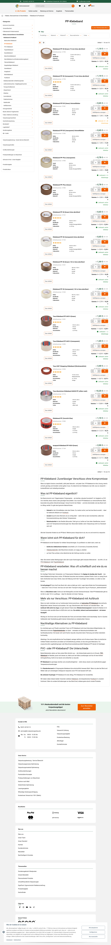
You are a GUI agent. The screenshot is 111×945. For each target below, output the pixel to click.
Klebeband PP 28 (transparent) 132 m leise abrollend (70, 289)
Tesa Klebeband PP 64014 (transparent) (66, 341)
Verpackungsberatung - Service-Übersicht (30, 760)
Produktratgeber (7, 164)
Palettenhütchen (8, 99)
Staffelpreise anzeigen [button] (99, 58)
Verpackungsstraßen (8, 145)
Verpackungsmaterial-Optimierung (28, 767)
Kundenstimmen (23, 848)
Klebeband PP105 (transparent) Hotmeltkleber (68, 130)
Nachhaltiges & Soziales (25, 855)
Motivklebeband (8, 74)
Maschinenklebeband (10, 56)
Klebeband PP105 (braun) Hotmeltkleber (66, 103)
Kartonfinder (22, 892)
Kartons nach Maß (23, 781)
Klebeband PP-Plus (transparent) (64, 158)
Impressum (9, 940)
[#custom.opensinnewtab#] (26, 922)
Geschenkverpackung (8, 121)
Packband (93, 679)
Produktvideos (7, 169)
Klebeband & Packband (10, 37)
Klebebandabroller (52, 550)
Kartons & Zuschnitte (8, 25)
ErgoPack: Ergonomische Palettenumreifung (31, 885)
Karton (85, 574)
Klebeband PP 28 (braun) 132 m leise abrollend (69, 262)
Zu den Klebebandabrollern (100, 28)
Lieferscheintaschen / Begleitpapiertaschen (15, 84)
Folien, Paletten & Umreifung (10, 114)
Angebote (59, 11)
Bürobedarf (6, 124)
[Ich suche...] (53, 6)
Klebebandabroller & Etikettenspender (14, 80)
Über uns (20, 834)
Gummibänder (7, 96)
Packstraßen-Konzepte (25, 774)
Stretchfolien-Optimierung (26, 785)
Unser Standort (22, 841)
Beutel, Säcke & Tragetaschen (11, 111)
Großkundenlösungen (8, 150)
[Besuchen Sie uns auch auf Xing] (34, 907)
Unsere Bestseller (23, 875)
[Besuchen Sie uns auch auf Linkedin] (30, 907)
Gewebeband (7, 68)
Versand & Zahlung (63, 730)
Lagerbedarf (6, 127)
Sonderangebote (7, 130)
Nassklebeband (8, 53)
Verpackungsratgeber (63, 734)
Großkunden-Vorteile (83, 1)
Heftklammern (7, 105)
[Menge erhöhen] (99, 54)
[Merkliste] (79, 6)
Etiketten (6, 93)
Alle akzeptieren (93, 927)
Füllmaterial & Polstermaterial (11, 31)
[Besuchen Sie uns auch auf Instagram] (23, 907)
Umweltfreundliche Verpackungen (28, 882)
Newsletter (21, 852)
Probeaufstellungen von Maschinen (12, 154)
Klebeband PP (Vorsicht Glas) (63, 418)
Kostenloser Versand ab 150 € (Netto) (29, 795)
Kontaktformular (62, 744)
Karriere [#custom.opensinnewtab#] (20, 845)
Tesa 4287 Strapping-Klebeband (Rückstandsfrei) (69, 366)
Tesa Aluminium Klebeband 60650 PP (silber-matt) (70, 391)
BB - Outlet (6, 133)
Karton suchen (33, 11)
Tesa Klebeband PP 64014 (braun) (64, 316)
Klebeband (75, 679)
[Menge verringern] (92, 54)
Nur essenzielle (93, 936)
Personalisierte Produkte (25, 878)
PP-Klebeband (8, 43)
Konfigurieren (93, 932)
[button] (84, 6)
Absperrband (7, 90)
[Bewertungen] (57, 82)
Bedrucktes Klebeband (10, 40)
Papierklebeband (59, 562)
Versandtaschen (7, 28)
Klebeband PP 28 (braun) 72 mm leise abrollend (69, 49)
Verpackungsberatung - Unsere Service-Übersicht (16, 140)
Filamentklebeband (9, 62)
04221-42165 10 (26, 727)
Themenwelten (69, 11)
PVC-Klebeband (45, 562)
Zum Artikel (48, 68)
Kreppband (7, 71)
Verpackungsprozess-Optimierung (28, 764)
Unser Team (21, 838)
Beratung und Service (46, 11)
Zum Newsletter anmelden (87, 707)
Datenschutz (17, 940)
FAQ (58, 727)
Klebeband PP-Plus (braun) (62, 185)
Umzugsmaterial (7, 108)
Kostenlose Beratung (63, 737)
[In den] (104, 54)
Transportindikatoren (9, 87)
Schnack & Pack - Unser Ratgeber (12, 159)
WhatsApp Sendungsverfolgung (28, 792)
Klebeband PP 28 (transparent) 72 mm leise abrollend (71, 76)
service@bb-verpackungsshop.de (31, 731)
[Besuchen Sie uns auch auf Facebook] (20, 907)
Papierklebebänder (59, 630)
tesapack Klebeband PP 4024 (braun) (65, 445)
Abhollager (60, 741)
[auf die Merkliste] (50, 48)
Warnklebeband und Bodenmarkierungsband (16, 59)
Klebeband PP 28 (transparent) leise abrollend (68, 237)
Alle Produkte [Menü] (20, 11)
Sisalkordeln (7, 102)
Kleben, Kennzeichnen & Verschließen (13, 34)
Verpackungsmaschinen (9, 118)
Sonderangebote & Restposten (27, 871)
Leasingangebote (23, 788)
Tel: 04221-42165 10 (28, 1)
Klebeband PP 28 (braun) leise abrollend (66, 212)
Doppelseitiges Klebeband (11, 65)
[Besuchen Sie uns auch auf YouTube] (27, 907)
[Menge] (95, 54)
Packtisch (65, 512)
